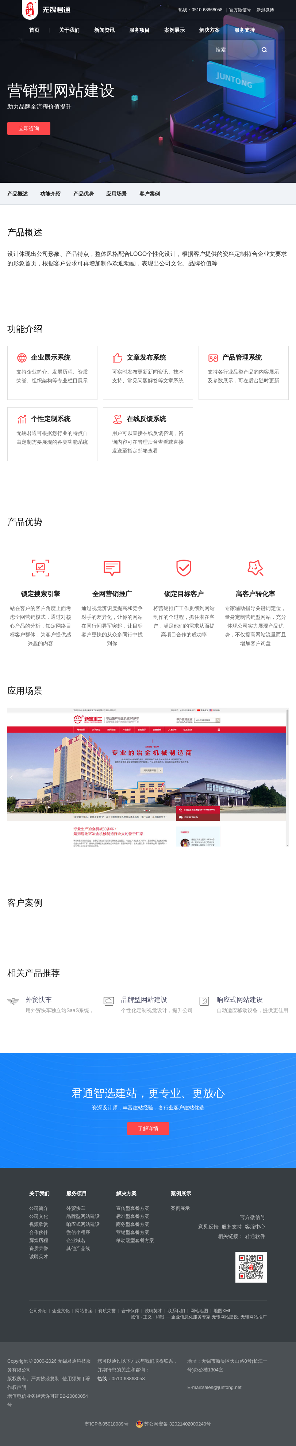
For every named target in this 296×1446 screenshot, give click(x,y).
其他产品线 (78, 1248)
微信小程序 (78, 1232)
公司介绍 (38, 1310)
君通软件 (255, 1236)
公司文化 (38, 1216)
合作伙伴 (38, 1232)
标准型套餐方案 (132, 1216)
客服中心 (255, 1227)
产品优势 (83, 194)
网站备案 (84, 1310)
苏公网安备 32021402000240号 (173, 1424)
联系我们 (176, 1310)
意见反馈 (208, 1227)
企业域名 (75, 1240)
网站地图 (199, 1310)
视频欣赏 (38, 1224)
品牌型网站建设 (83, 1216)
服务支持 (244, 30)
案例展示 (174, 30)
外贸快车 (75, 1208)
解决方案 (209, 30)
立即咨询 (29, 128)
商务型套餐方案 (132, 1224)
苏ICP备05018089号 (106, 1424)
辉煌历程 (38, 1240)
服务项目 (139, 30)
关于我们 (69, 30)
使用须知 (71, 1378)
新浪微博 (265, 9)
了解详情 (148, 1128)
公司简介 (38, 1208)
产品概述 (17, 194)
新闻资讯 (104, 30)
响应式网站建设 (83, 1224)
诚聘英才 (38, 1256)
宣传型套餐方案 (132, 1208)
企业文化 (61, 1310)
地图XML (222, 1310)
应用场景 (116, 194)
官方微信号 (240, 9)
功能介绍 (50, 194)
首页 (34, 30)
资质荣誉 (38, 1248)
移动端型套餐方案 (135, 1240)
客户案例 (149, 194)
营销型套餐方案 (132, 1232)
